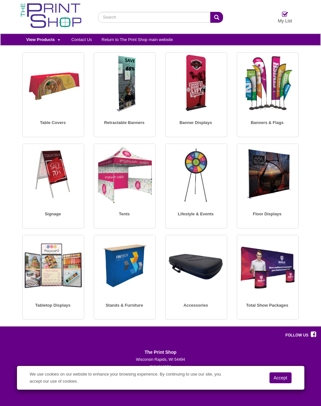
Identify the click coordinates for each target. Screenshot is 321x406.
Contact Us (81, 39)
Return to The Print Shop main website (137, 39)
